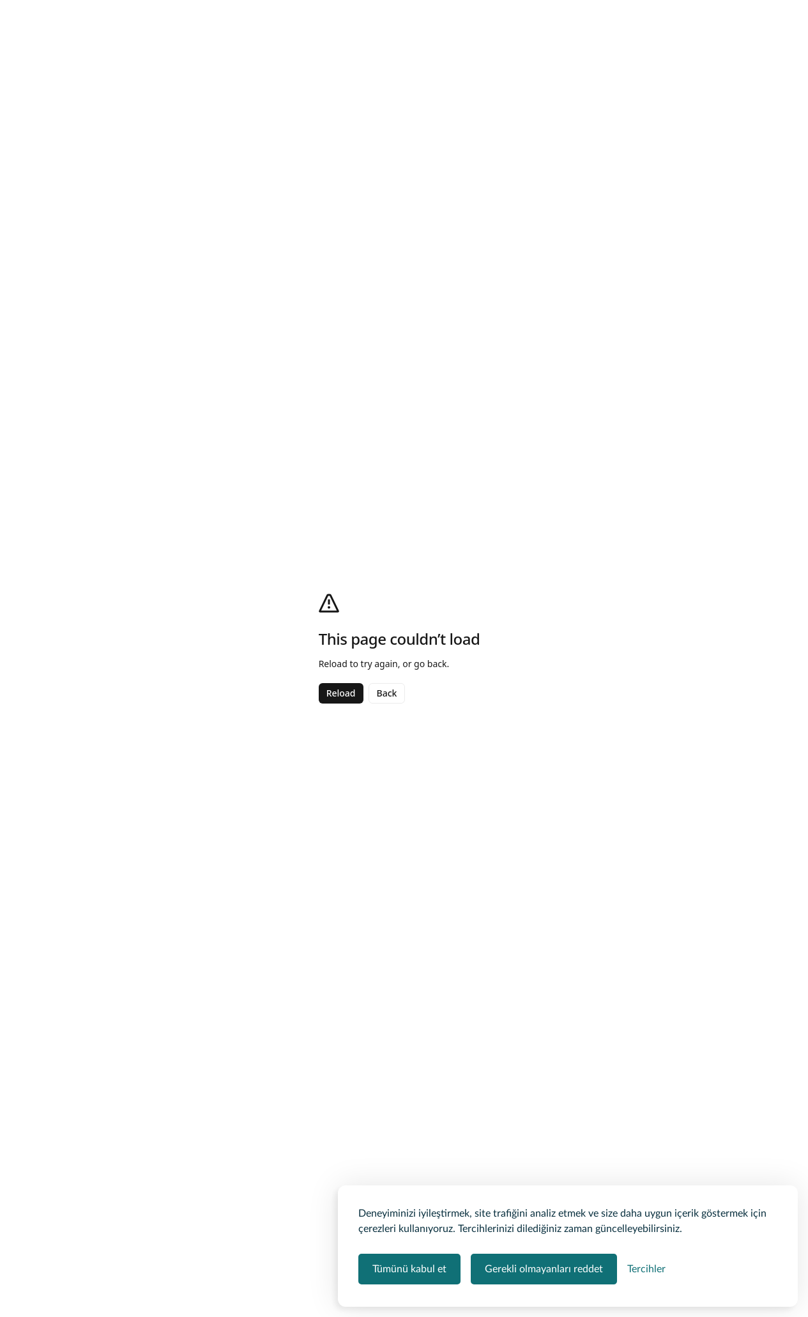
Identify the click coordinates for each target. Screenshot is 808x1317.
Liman (521, 509)
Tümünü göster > (119, 923)
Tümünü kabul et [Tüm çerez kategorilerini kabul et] (409, 1269)
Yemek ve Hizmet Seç (603, 605)
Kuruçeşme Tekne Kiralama (358, 86)
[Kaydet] (685, 115)
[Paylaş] (620, 115)
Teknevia (99, 86)
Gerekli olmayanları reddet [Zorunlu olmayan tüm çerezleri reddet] (544, 1269)
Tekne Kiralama (157, 86)
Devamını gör (112, 1194)
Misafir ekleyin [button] (564, 31)
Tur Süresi (528, 550)
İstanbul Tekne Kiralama (246, 86)
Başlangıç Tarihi (640, 509)
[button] (677, 480)
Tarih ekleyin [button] (454, 31)
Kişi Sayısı (629, 550)
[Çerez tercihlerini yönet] (646, 1269)
